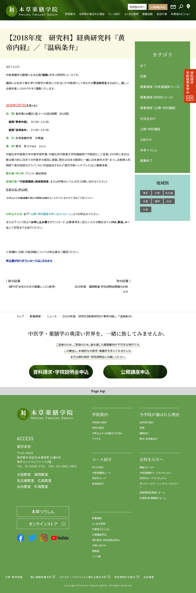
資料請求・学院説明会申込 (61, 369)
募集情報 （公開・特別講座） (158, 105)
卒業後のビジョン (101, 527)
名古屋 (169, 190)
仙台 (169, 199)
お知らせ (146, 137)
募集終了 (146, 158)
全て (143, 63)
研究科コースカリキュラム (153, 476)
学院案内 (100, 412)
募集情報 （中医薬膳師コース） (160, 84)
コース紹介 (102, 457)
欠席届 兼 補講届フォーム (153, 495)
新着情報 (97, 516)
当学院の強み (147, 420)
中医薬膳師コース (101, 470)
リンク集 (96, 554)
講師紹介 (144, 431)
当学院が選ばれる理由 (159, 412)
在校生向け (148, 116)
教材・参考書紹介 (149, 436)
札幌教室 (41, 484)
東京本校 (24, 444)
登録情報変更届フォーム (152, 490)
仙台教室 (24, 484)
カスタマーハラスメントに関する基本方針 (83, 575)
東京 (145, 190)
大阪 (157, 190)
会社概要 (149, 575)
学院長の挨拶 (99, 420)
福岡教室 (41, 472)
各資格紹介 (98, 481)
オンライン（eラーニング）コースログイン (159, 483)
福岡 (157, 199)
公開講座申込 (158, 7)
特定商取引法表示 (125, 575)
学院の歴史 (98, 425)
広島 (145, 199)
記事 (143, 74)
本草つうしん (148, 148)
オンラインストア (43, 521)
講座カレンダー (147, 465)
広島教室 (44, 478)
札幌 (145, 207)
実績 (142, 425)
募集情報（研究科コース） (157, 95)
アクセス (96, 436)
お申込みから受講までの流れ (107, 431)
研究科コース (99, 476)
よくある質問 (98, 521)
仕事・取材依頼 (14, 575)
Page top (98, 388)
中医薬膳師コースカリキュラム (155, 470)
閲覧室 (95, 549)
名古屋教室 (25, 478)
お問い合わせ (99, 543)
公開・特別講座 (150, 126)
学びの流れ (98, 465)
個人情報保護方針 (41, 575)
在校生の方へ (137, 7)
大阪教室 (24, 472)
